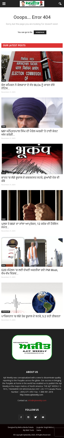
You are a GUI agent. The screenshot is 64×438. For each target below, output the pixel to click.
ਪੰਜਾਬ (3, 127)
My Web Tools (28, 430)
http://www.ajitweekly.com (31, 394)
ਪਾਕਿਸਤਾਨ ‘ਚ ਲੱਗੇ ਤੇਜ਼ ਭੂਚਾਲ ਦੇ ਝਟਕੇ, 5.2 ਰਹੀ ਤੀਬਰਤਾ (30, 316)
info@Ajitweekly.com (37, 400)
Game (38, 430)
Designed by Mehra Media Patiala (20, 427)
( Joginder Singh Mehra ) (45, 427)
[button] (60, 3)
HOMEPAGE (40, 32)
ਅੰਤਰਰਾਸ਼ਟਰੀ (5, 312)
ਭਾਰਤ (3, 80)
